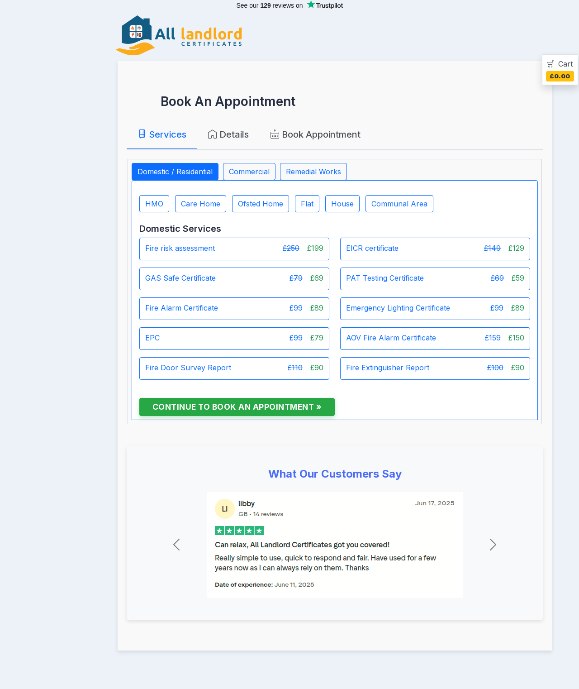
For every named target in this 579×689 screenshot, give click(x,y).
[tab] (560, 69)
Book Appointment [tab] (316, 134)
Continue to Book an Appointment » (237, 406)
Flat (307, 203)
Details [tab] (228, 134)
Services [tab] (162, 134)
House (342, 203)
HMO (154, 203)
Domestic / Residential (175, 171)
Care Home (200, 203)
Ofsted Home (260, 203)
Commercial (249, 171)
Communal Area (399, 203)
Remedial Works (313, 171)
